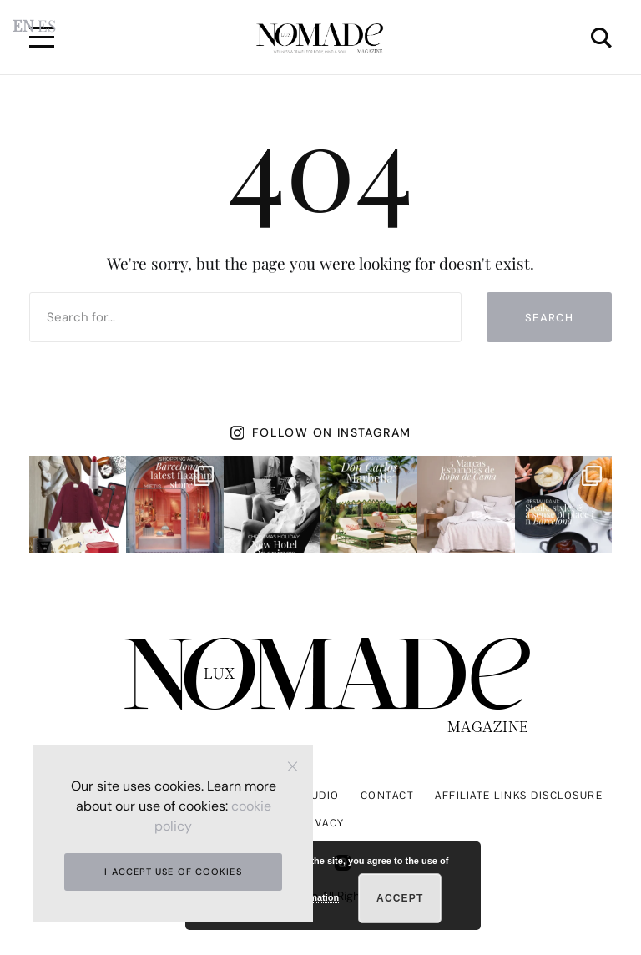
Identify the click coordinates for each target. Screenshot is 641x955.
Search (549, 318)
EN (23, 25)
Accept (400, 898)
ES (47, 25)
